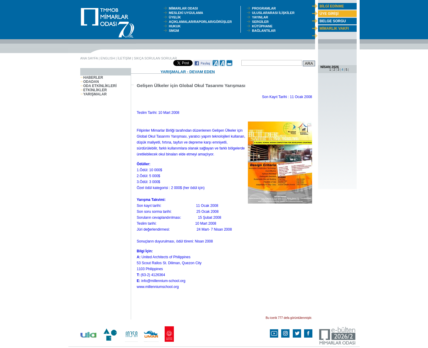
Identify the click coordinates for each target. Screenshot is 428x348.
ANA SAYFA (89, 58)
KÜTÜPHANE (263, 26)
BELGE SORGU (333, 21)
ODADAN (89, 82)
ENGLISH (107, 58)
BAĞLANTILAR (265, 30)
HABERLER (91, 77)
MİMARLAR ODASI (185, 8)
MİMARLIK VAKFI (334, 28)
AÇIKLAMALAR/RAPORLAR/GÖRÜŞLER (202, 21)
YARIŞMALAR (93, 94)
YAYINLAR (261, 17)
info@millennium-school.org (163, 281)
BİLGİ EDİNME (332, 6)
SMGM (175, 30)
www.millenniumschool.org (158, 287)
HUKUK (175, 26)
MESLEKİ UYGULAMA (187, 13)
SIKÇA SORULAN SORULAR (155, 58)
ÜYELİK (175, 17)
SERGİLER (261, 21)
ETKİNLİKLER (93, 90)
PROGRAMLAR (265, 8)
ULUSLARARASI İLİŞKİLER (274, 13)
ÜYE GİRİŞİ (329, 14)
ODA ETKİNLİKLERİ (98, 86)
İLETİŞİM (124, 58)
